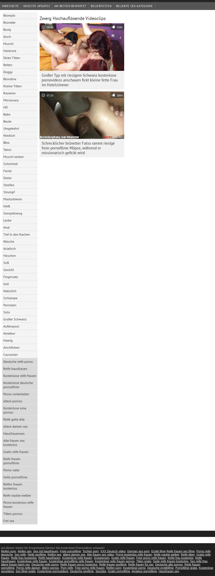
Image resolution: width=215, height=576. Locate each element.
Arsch (7, 36)
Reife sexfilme (37, 554)
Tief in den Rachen (16, 234)
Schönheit (10, 164)
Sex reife (20, 554)
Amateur (9, 333)
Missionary (11, 100)
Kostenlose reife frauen (19, 376)
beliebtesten (101, 6)
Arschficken (11, 347)
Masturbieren (12, 199)
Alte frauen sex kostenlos (14, 442)
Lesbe (7, 220)
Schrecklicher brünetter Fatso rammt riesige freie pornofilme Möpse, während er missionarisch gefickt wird (78, 148)
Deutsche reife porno (18, 361)
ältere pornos (12, 401)
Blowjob (9, 15)
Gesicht (8, 270)
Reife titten (188, 554)
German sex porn (138, 551)
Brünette (9, 22)
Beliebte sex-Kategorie (134, 6)
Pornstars (9, 305)
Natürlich (9, 291)
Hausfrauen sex (169, 571)
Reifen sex (24, 551)
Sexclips (100, 571)
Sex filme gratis (26, 571)
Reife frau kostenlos (24, 558)
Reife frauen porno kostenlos (79, 564)
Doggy (7, 72)
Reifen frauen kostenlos (12, 486)
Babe (6, 114)
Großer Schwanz (14, 319)
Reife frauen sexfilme (113, 564)
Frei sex (8, 521)
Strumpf (9, 192)
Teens (7, 150)
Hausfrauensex (14, 433)
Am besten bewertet (70, 6)
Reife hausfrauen (15, 369)
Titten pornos (12, 514)
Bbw (6, 142)
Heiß (6, 206)
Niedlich (9, 135)
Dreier (7, 178)
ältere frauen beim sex (15, 564)
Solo (6, 312)
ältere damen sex (15, 426)
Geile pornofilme (15, 477)
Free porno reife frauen (151, 558)
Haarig (8, 340)
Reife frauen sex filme (180, 551)
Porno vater (11, 470)
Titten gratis (143, 561)
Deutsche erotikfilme (160, 568)
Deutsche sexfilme (82, 571)
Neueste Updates (36, 6)
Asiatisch (9, 248)
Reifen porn (8, 551)
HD (5, 107)
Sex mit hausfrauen (45, 551)
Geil (6, 284)
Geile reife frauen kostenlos (170, 561)
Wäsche (8, 241)
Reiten (7, 65)
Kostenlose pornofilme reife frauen (71, 561)
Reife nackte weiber (17, 495)
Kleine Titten (12, 86)
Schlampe (10, 298)
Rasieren (9, 93)
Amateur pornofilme (144, 571)
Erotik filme (158, 551)
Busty (7, 29)
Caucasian (10, 354)
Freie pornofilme (70, 551)
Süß (6, 263)
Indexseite (10, 6)
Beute (7, 121)
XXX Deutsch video (113, 551)
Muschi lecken (13, 157)
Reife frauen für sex (141, 564)
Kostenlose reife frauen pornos (115, 561)
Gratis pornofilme (119, 571)
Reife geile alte (14, 419)
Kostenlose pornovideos (52, 571)
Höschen (9, 256)
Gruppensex (102, 558)
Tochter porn (90, 551)
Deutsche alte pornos (169, 564)
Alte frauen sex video (100, 554)
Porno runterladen (16, 394)
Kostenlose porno (134, 568)
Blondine (9, 79)
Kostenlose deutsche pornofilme (18, 385)
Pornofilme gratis (186, 568)
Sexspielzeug (12, 213)
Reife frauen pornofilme (11, 461)
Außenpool (11, 326)
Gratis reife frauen (16, 452)
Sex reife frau (198, 561)
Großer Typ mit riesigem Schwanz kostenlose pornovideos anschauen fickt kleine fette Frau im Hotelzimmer (80, 80)
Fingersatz (10, 277)
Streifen (8, 185)
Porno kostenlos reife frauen (18, 504)
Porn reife (67, 568)
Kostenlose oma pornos (14, 410)
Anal (6, 227)
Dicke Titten (11, 58)
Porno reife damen (28, 568)
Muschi (8, 44)
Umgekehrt (11, 128)
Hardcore (9, 51)
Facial (7, 171)
